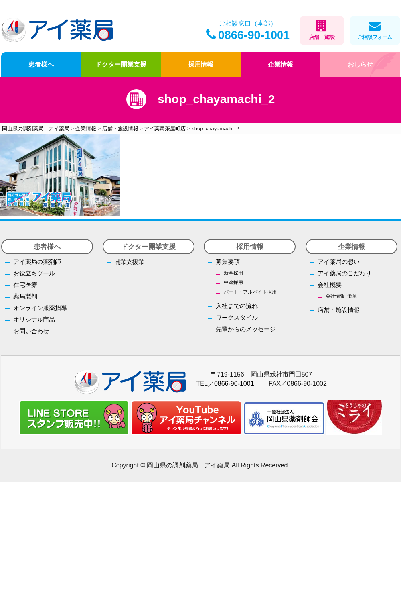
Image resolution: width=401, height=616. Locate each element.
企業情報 (280, 64)
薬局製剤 (25, 296)
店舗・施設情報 (339, 309)
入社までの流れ (237, 305)
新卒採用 (233, 273)
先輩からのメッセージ (246, 329)
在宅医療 (25, 284)
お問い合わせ (31, 331)
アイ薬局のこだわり (344, 273)
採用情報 (200, 64)
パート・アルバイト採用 (250, 292)
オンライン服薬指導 (40, 307)
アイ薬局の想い (339, 261)
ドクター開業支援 (120, 64)
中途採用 (233, 282)
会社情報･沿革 (341, 296)
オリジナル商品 (34, 319)
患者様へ (41, 64)
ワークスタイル (237, 317)
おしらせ (360, 64)
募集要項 (228, 261)
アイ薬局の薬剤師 (37, 261)
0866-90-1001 (248, 35)
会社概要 (330, 284)
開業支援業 (129, 261)
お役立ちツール (34, 273)
